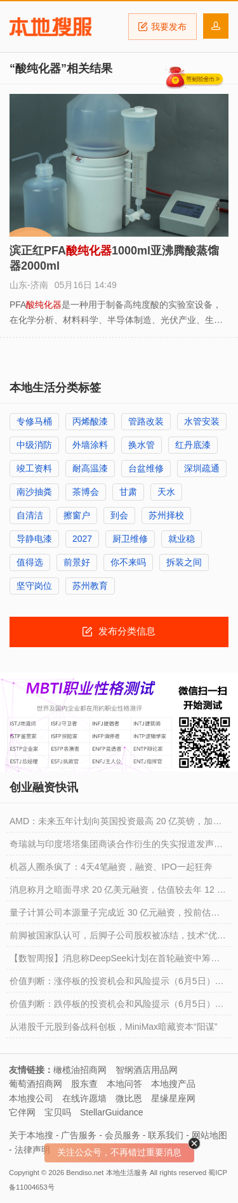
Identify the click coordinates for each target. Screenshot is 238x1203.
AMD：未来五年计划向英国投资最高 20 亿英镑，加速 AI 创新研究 (115, 824)
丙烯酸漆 (90, 421)
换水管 (141, 445)
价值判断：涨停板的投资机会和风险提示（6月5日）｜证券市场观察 (117, 984)
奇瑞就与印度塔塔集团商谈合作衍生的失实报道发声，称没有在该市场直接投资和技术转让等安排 (116, 847)
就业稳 (181, 539)
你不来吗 (128, 562)
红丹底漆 (193, 445)
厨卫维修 (130, 539)
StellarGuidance (111, 1112)
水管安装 (202, 421)
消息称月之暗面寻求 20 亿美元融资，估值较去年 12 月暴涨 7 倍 (118, 892)
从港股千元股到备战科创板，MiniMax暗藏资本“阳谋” (113, 1027)
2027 (82, 539)
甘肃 (128, 492)
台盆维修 (146, 468)
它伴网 (22, 1112)
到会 (119, 515)
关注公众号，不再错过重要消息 (119, 1152)
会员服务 (122, 1135)
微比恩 (129, 1098)
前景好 (76, 562)
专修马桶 (34, 421)
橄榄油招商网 (80, 1070)
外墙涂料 (90, 445)
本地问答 (124, 1084)
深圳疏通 (202, 468)
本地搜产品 (173, 1084)
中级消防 (34, 445)
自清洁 (30, 515)
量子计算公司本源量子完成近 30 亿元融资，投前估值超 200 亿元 (115, 915)
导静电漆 (34, 539)
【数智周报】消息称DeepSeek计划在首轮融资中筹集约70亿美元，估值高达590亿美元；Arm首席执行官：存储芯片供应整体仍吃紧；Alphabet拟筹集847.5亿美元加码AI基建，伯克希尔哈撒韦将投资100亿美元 (119, 961)
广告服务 (78, 1135)
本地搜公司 (31, 1098)
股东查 (84, 1084)
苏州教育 (90, 586)
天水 (166, 492)
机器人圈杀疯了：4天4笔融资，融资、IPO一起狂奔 (111, 867)
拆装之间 (184, 562)
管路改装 (146, 421)
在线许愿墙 (84, 1098)
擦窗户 (76, 515)
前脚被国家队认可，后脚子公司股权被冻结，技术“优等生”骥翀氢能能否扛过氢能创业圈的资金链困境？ (118, 938)
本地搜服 (50, 26)
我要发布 (162, 27)
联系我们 (165, 1135)
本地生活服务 (127, 1172)
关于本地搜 (31, 1135)
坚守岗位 (34, 586)
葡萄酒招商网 (35, 1084)
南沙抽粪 (34, 492)
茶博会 (85, 492)
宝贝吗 (57, 1112)
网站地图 (209, 1135)
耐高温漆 (90, 468)
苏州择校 (166, 515)
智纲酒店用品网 (147, 1070)
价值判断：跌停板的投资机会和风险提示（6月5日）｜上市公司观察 (117, 1007)
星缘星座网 (173, 1098)
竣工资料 (34, 468)
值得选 (30, 562)
